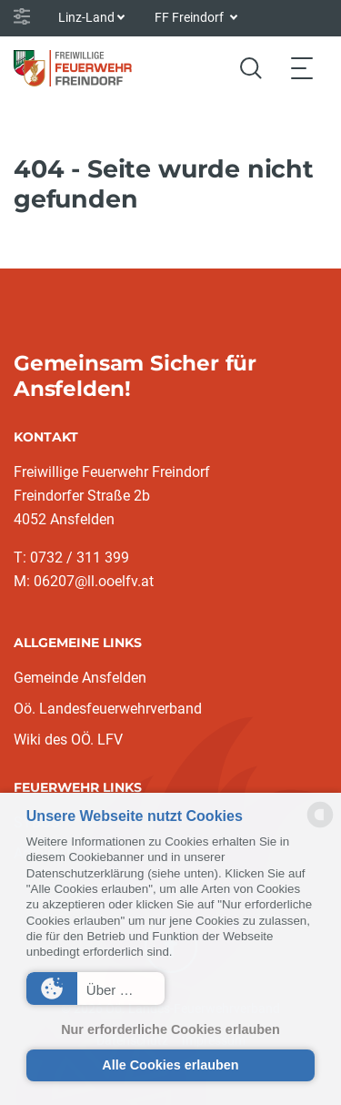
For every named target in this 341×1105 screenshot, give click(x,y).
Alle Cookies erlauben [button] (170, 1065)
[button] (95, 988)
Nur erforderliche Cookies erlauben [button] (170, 1029)
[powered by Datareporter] (320, 826)
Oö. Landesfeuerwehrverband (108, 708)
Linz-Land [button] (86, 17)
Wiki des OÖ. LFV (68, 739)
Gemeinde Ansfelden (80, 677)
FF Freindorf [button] (190, 17)
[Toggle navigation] (301, 67)
